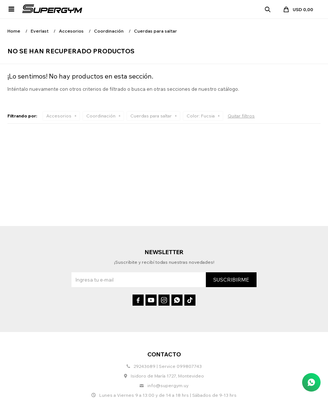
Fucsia (201, 116)
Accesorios (58, 116)
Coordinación (101, 116)
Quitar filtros (241, 116)
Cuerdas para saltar (151, 116)
